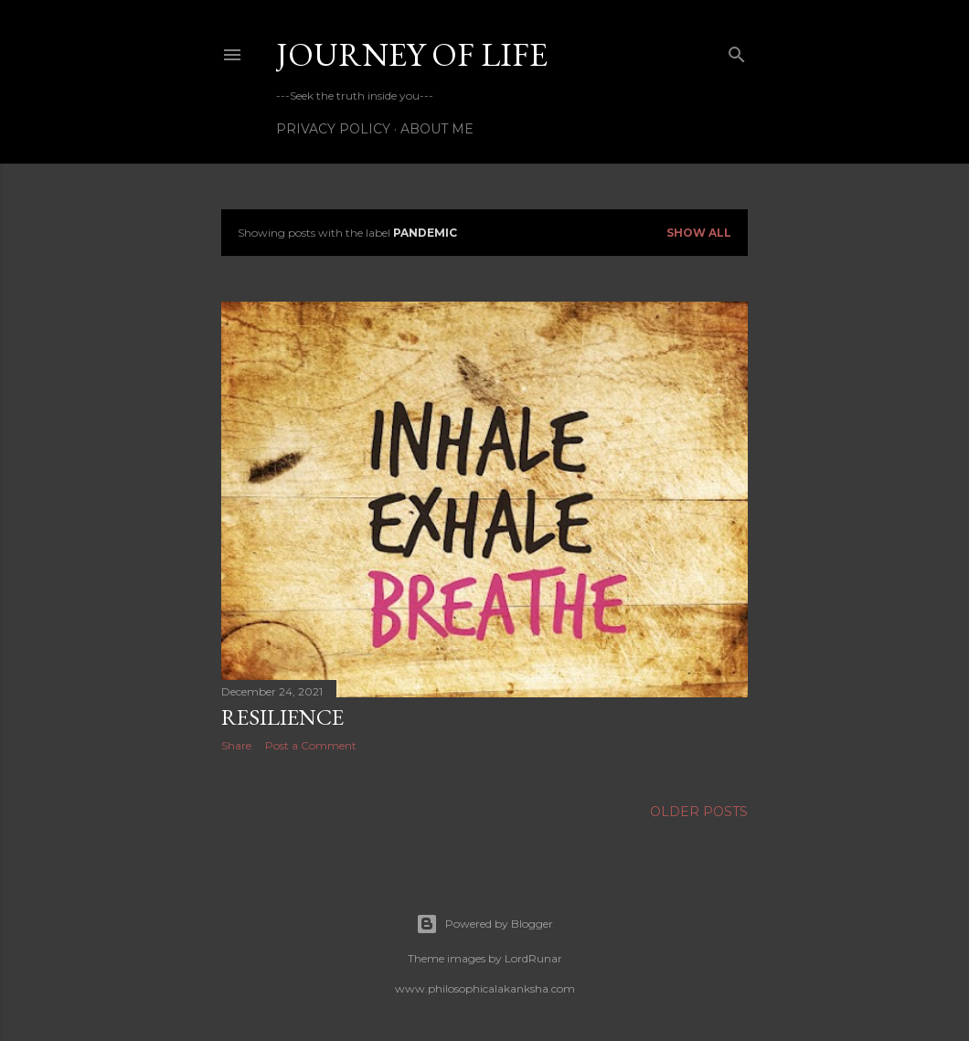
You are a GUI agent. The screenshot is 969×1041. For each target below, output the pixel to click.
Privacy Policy (333, 129)
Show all (698, 232)
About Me (437, 129)
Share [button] (236, 745)
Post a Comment (311, 745)
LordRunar (533, 958)
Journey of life (412, 54)
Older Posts (699, 811)
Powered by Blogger (484, 924)
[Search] (737, 51)
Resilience (282, 717)
